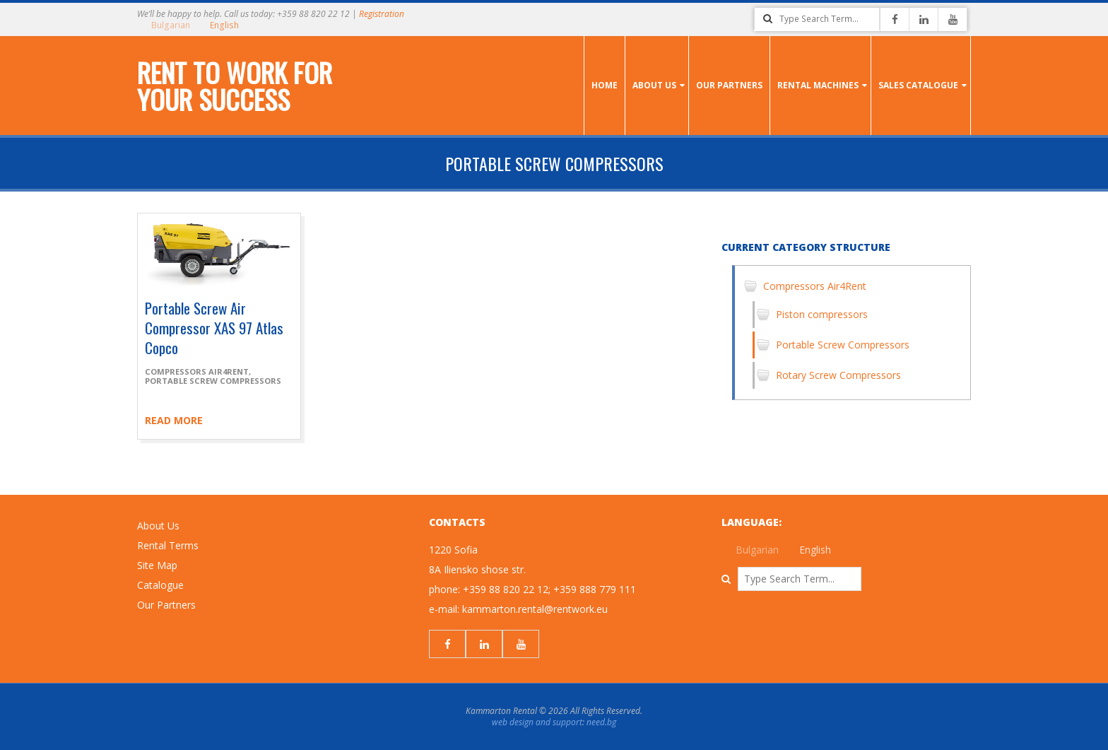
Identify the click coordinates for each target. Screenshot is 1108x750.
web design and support (537, 722)
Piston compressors (822, 314)
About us (654, 85)
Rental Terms (168, 545)
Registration (381, 14)
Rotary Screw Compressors (838, 375)
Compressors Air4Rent (197, 371)
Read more (174, 420)
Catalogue (160, 585)
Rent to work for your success (234, 85)
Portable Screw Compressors (213, 380)
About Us (158, 525)
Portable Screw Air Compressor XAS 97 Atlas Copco (214, 327)
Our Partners (729, 85)
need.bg (601, 722)
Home (604, 85)
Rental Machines (818, 85)
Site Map (157, 565)
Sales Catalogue (918, 85)
